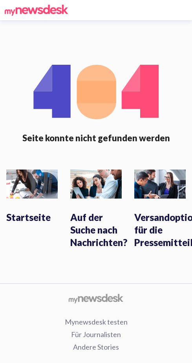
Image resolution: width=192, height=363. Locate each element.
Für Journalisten (96, 334)
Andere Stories (96, 347)
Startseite (28, 217)
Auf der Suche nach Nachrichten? (98, 230)
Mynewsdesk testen (96, 321)
